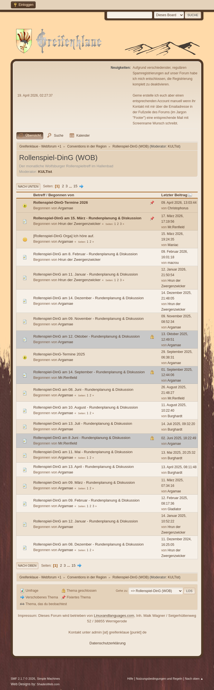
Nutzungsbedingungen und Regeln (159, 678)
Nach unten (28, 186)
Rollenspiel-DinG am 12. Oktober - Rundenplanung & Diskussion (86, 336)
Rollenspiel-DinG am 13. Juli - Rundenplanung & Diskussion (82, 423)
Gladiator (174, 509)
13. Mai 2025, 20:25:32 (178, 453)
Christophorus (177, 208)
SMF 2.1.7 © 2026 (23, 678)
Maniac (172, 245)
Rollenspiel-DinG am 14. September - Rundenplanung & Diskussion (89, 372)
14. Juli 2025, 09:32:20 (178, 424)
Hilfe (130, 678)
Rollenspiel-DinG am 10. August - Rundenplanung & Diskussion (85, 407)
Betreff (39, 195)
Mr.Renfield (175, 227)
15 (75, 186)
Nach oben (27, 565)
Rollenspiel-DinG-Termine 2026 (60, 202)
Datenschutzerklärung (107, 643)
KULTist (173, 146)
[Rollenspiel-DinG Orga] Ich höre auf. (63, 236)
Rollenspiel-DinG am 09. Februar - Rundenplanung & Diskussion (86, 500)
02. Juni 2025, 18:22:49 (178, 438)
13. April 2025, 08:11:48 (179, 467)
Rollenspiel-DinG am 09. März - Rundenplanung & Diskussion (84, 482)
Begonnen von (61, 195)
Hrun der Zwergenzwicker (79, 224)
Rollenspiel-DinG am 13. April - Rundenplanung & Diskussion (83, 467)
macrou (173, 263)
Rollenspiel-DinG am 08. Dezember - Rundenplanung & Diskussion (88, 544)
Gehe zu (121, 590)
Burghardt (174, 416)
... (71, 186)
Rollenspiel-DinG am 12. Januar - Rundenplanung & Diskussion (85, 521)
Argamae (65, 208)
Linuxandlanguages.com (114, 615)
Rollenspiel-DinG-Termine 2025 (59, 354)
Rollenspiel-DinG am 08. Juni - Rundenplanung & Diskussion (83, 389)
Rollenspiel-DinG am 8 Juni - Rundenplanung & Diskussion (81, 438)
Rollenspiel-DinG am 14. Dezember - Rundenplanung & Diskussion (88, 298)
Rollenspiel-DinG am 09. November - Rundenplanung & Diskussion (88, 318)
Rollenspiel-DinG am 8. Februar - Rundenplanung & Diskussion (85, 254)
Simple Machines (48, 678)
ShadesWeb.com (48, 684)
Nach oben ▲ (194, 678)
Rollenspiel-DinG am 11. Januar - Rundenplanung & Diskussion (85, 274)
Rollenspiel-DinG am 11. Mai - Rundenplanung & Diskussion (82, 452)
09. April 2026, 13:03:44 (179, 203)
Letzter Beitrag (176, 195)
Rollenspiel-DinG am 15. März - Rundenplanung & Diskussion (87, 218)
